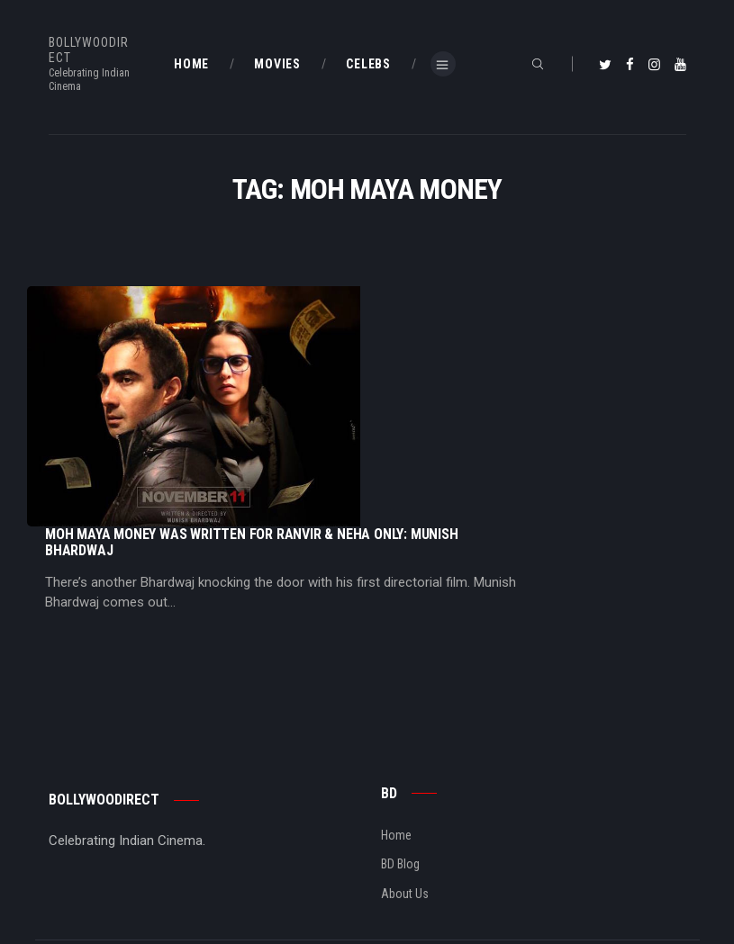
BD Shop (70, 851)
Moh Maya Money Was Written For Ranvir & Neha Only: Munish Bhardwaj (432, 302)
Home (396, 639)
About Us (405, 697)
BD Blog (400, 668)
